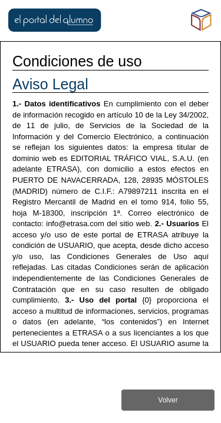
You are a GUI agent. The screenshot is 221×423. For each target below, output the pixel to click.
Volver (167, 400)
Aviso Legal (50, 84)
